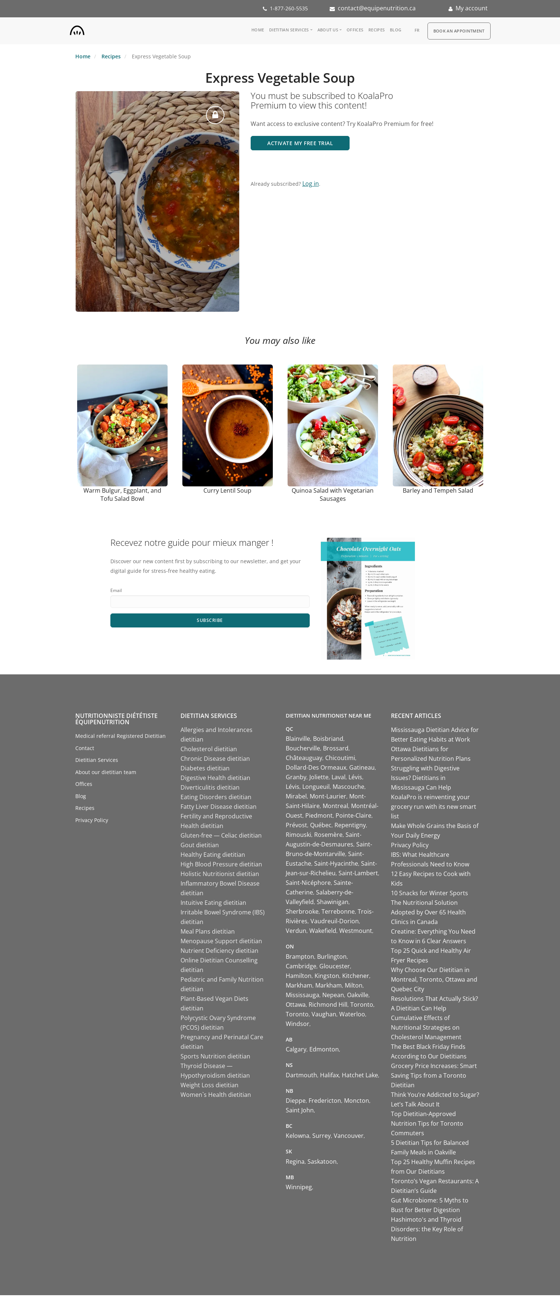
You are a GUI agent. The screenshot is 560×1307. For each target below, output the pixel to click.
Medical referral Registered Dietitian (120, 735)
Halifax (329, 1075)
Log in (310, 183)
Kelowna (297, 1136)
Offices (355, 29)
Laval (338, 777)
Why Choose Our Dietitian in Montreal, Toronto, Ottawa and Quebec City (434, 979)
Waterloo (352, 1014)
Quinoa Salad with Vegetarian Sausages (333, 494)
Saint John (300, 1110)
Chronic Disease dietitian (215, 759)
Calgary (296, 1049)
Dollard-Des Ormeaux (316, 767)
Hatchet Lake (360, 1075)
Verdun (296, 931)
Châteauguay (304, 758)
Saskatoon (322, 1161)
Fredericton (325, 1100)
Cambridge (301, 966)
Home (257, 29)
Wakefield (322, 931)
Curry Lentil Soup (227, 490)
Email (116, 590)
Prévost (296, 825)
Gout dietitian (200, 845)
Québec (320, 825)
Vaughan (324, 1014)
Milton (354, 985)
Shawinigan (332, 902)
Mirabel (296, 796)
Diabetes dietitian (205, 768)
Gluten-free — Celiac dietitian (221, 835)
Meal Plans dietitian (208, 931)
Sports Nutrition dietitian (215, 1056)
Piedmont (319, 815)
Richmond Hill (328, 1004)
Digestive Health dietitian (215, 778)
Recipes (376, 29)
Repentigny (350, 825)
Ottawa (296, 1004)
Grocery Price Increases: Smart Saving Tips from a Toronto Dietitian (434, 1075)
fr (417, 30)
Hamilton (299, 976)
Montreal (335, 806)
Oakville (357, 995)
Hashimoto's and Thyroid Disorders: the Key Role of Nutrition (427, 1229)
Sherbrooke (302, 911)
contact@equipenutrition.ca (377, 8)
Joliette (319, 777)
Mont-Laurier (328, 796)
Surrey (321, 1136)
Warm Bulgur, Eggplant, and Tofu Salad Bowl (122, 494)
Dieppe (296, 1100)
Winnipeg (299, 1187)
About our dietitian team (105, 772)
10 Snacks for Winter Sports (429, 893)
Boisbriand (328, 739)
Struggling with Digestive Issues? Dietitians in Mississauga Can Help (425, 777)
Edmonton (324, 1049)
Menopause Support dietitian (221, 941)
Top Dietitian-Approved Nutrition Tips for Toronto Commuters (427, 1123)
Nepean (333, 995)
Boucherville (303, 748)
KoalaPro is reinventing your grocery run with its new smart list (433, 806)
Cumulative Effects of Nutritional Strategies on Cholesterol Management (426, 1027)
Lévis (355, 777)
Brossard (335, 748)
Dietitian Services (289, 29)
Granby (296, 777)
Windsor (297, 1024)
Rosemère (328, 835)
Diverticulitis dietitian (210, 787)
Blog (395, 29)
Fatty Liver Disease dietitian (219, 807)
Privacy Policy (91, 820)
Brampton (300, 956)
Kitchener (355, 976)
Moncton (356, 1100)
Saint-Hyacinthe (336, 863)
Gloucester (334, 966)
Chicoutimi (340, 758)
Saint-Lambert (358, 873)
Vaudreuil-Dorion (334, 921)
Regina (295, 1161)
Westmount (355, 931)
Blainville (298, 739)
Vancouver (349, 1136)
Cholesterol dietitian (209, 749)
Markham (299, 985)
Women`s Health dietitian (216, 1095)
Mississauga (302, 995)
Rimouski (298, 835)
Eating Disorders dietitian (216, 797)
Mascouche (348, 787)
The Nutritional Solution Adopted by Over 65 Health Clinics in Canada (428, 912)
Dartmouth (301, 1075)
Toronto (361, 1004)
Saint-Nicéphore (308, 883)
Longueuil (316, 787)
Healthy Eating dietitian (213, 855)
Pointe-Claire (353, 815)
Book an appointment (459, 31)
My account (472, 8)
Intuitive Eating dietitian (213, 903)
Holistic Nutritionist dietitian (220, 874)
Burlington (332, 956)
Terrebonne (338, 911)
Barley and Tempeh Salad (438, 490)
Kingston (327, 976)
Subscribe (210, 620)
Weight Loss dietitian (209, 1085)
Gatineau (362, 767)
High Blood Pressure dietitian (221, 864)
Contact (84, 748)
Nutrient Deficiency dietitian (219, 951)
